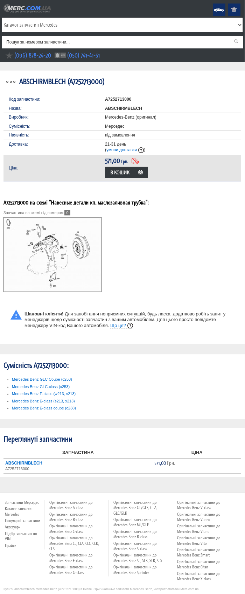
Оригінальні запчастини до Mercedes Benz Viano (198, 528)
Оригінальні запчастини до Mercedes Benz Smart (198, 552)
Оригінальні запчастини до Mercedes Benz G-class (70, 570)
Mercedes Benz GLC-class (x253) (41, 387)
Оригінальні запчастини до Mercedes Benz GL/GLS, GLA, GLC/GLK (135, 508)
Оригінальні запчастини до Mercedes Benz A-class (70, 505)
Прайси (10, 545)
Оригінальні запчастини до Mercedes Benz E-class (70, 558)
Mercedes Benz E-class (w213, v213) (44, 394)
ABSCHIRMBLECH (23, 463)
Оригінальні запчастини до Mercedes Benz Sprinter (134, 570)
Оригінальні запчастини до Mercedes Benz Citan (198, 564)
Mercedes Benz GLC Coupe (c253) (42, 379)
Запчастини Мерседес (22, 502)
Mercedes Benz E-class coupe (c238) (44, 408)
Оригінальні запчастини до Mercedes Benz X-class (198, 576)
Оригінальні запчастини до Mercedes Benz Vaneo (198, 517)
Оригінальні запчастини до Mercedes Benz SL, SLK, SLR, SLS (137, 558)
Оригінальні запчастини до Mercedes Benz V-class (198, 505)
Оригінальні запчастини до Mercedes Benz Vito (198, 540)
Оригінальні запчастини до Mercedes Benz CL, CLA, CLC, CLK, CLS (74, 543)
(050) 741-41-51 (83, 55)
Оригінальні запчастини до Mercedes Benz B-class (70, 517)
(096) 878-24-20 (32, 55)
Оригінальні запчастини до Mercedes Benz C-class (70, 528)
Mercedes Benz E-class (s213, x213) (43, 401)
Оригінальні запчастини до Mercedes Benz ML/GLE (134, 522)
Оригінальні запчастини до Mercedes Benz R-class (134, 534)
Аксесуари (13, 527)
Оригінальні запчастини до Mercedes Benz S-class (134, 546)
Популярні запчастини (22, 520)
